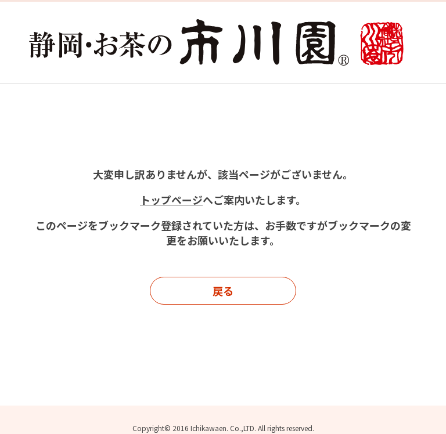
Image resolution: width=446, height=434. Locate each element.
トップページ (171, 199)
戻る (223, 290)
